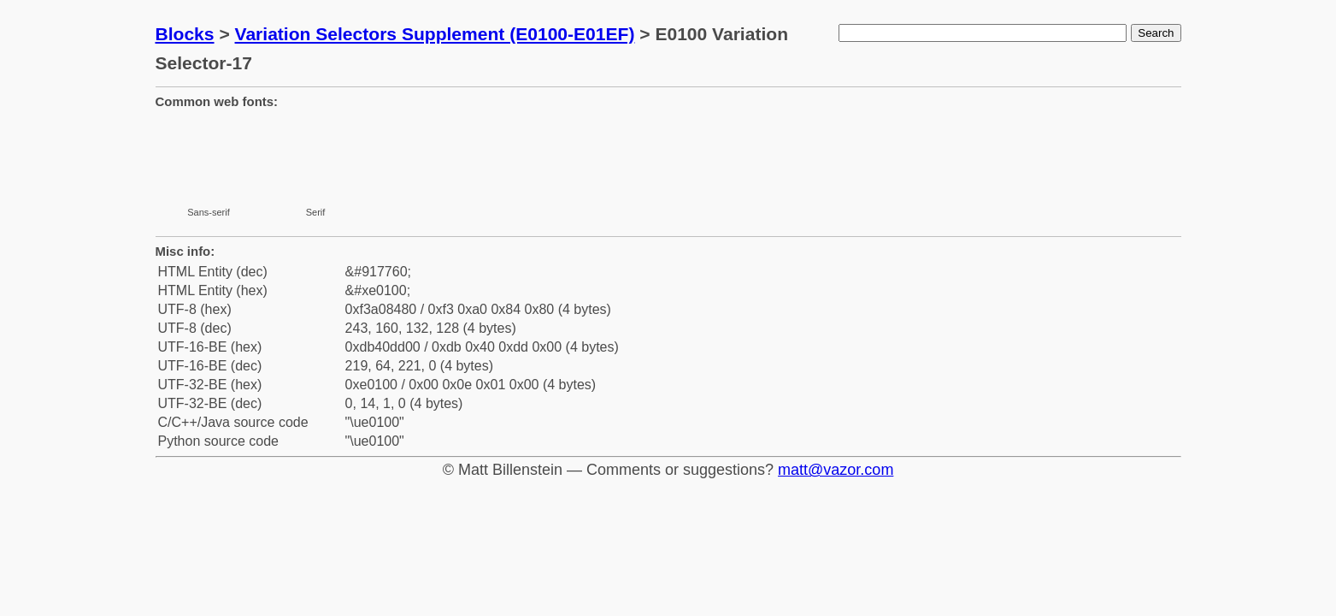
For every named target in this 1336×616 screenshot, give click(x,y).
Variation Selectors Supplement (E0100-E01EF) (435, 34)
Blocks (185, 34)
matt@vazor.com (835, 469)
